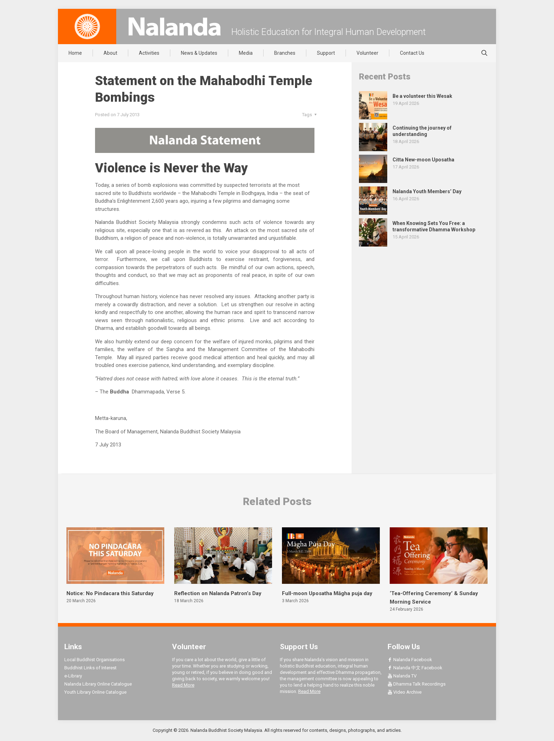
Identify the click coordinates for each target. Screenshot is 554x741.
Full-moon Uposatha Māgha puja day (327, 593)
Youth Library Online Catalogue (95, 692)
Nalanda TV (402, 675)
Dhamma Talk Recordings (417, 684)
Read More (183, 685)
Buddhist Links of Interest (90, 667)
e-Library (73, 675)
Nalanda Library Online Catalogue (98, 684)
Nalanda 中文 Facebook (415, 667)
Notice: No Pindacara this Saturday (110, 593)
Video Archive (405, 692)
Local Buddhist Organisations (94, 659)
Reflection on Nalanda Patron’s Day (217, 593)
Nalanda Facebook (410, 659)
